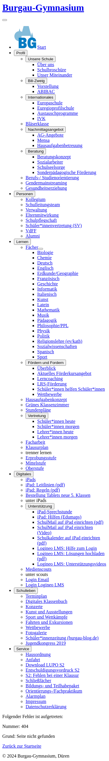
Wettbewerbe (49, 394)
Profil (20, 53)
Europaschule (49, 102)
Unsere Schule (40, 59)
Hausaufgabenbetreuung (60, 145)
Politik (43, 336)
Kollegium (35, 199)
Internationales (40, 97)
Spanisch (45, 351)
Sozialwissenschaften (57, 346)
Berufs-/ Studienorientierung (52, 177)
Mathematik (48, 309)
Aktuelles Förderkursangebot (64, 373)
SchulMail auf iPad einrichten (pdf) (70, 522)
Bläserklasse (37, 123)
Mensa (43, 140)
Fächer (32, 247)
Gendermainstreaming (46, 182)
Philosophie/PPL (53, 325)
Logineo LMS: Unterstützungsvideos (71, 563)
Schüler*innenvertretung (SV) (54, 225)
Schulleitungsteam (43, 204)
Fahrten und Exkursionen (49, 622)
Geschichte (47, 283)
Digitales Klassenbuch (46, 601)
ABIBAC (46, 91)
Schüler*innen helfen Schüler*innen (71, 389)
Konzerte (34, 606)
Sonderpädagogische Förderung (66, 172)
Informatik (47, 289)
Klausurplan (37, 447)
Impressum (36, 701)
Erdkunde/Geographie (57, 273)
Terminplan (36, 596)
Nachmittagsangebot (45, 129)
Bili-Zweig (36, 81)
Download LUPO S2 (45, 664)
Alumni (33, 235)
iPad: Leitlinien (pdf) (45, 484)
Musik (43, 315)
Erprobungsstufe (41, 457)
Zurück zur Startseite (21, 746)
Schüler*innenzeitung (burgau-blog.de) (62, 637)
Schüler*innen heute (56, 421)
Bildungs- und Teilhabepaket (52, 685)
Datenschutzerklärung (46, 706)
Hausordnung (38, 654)
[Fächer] (40, 249)
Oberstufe (35, 468)
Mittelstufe (36, 463)
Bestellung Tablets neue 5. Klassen (58, 495)
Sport (42, 356)
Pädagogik (47, 320)
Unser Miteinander (54, 75)
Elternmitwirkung (42, 215)
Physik (43, 330)
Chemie (44, 257)
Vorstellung (47, 86)
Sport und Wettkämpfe (46, 617)
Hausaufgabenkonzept (46, 399)
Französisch (48, 278)
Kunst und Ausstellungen (49, 611)
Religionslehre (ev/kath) (59, 341)
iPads (31, 479)
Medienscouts (38, 569)
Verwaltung (36, 209)
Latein (43, 304)
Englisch (45, 268)
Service (22, 649)
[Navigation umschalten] (4, 20)
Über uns (45, 64)
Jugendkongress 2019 (46, 643)
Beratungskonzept (54, 156)
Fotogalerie (36, 632)
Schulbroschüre (51, 69)
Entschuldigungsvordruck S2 (52, 670)
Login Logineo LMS (45, 584)
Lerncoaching (50, 378)
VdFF (31, 230)
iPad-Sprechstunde (54, 511)
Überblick (46, 368)
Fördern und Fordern (46, 362)
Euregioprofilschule (55, 108)
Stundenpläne (38, 409)
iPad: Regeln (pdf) (43, 490)
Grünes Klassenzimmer (47, 404)
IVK (41, 118)
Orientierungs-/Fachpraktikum (54, 690)
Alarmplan (35, 696)
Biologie (45, 252)
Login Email (37, 579)
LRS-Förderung (52, 383)
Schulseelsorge (51, 167)
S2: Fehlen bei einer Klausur (52, 675)
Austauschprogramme (57, 113)
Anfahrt (33, 659)
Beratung (36, 151)
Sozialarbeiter (50, 162)
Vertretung (37, 416)
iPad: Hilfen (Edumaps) (59, 516)
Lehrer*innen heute (55, 431)
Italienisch (47, 294)
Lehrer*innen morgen (57, 436)
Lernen (22, 242)
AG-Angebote (50, 135)
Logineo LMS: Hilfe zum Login (67, 548)
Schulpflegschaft (41, 220)
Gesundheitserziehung (46, 188)
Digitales (23, 474)
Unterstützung (40, 506)
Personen (24, 194)
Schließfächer (38, 680)
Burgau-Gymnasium (43, 7)
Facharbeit (35, 442)
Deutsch (44, 262)
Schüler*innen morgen (58, 426)
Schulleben (25, 590)
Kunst (42, 299)
